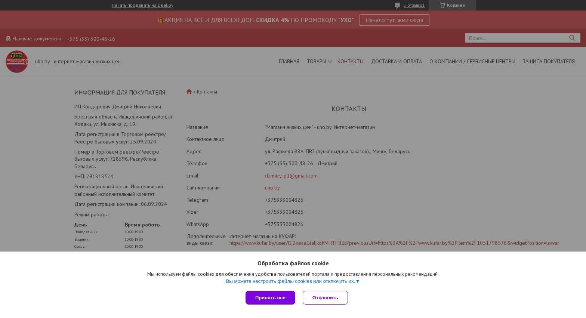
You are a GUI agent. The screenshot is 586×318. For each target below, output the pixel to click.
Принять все (270, 297)
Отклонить (325, 297)
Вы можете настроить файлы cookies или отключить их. (290, 281)
